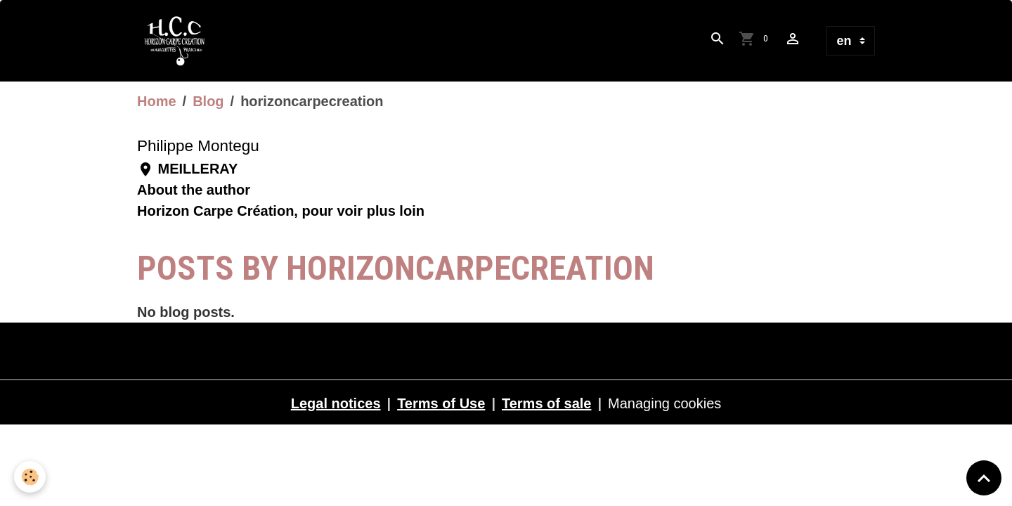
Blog (208, 101)
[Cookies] (30, 477)
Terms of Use (441, 403)
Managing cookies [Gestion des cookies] (664, 403)
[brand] (178, 41)
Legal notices (336, 403)
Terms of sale (546, 403)
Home (156, 101)
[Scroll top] (983, 477)
